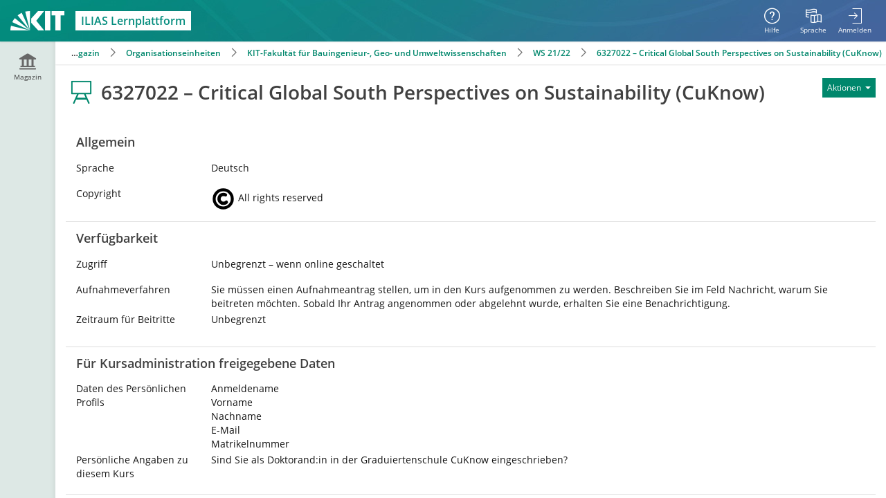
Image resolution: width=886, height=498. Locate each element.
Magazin (83, 53)
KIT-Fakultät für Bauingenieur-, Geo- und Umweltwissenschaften (377, 53)
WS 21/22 (551, 53)
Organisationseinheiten (173, 53)
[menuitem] (813, 21)
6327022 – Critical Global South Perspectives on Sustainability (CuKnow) (739, 53)
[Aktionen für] (849, 88)
